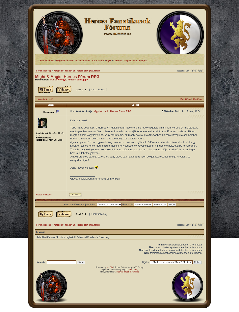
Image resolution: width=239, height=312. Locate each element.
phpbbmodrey (132, 270)
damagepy (82, 79)
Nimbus (72, 79)
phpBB (110, 267)
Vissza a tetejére (44, 195)
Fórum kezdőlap (44, 71)
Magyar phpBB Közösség (128, 272)
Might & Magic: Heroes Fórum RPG (67, 76)
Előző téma (185, 99)
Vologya (62, 79)
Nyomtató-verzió (45, 99)
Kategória (58, 71)
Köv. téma (197, 99)
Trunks (53, 79)
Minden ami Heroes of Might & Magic (82, 71)
